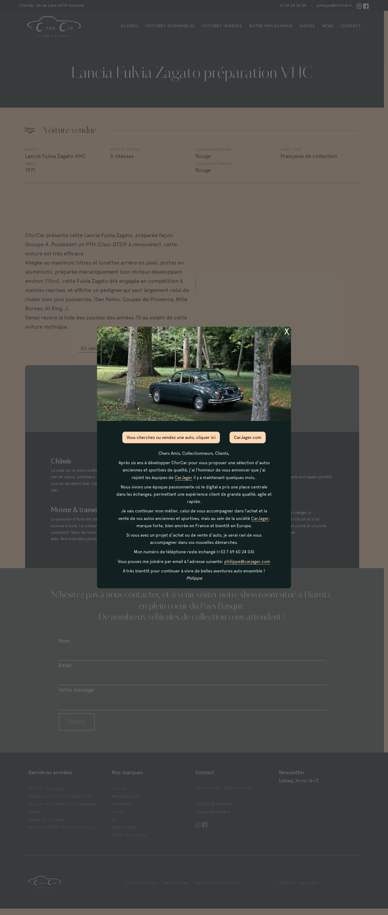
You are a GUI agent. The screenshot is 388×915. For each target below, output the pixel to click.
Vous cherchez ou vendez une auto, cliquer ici (171, 437)
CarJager (183, 477)
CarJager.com (247, 437)
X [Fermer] (286, 331)
